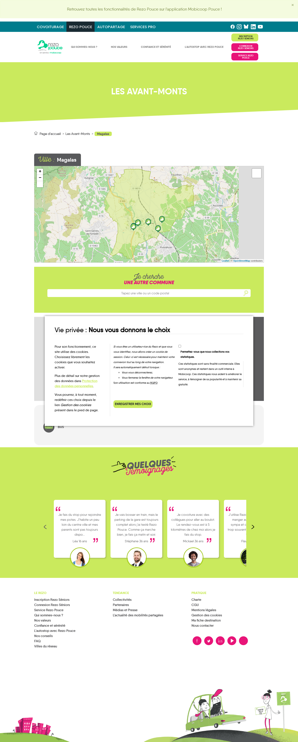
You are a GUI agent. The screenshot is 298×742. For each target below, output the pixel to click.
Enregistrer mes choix (133, 404)
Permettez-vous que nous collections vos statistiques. (204, 354)
